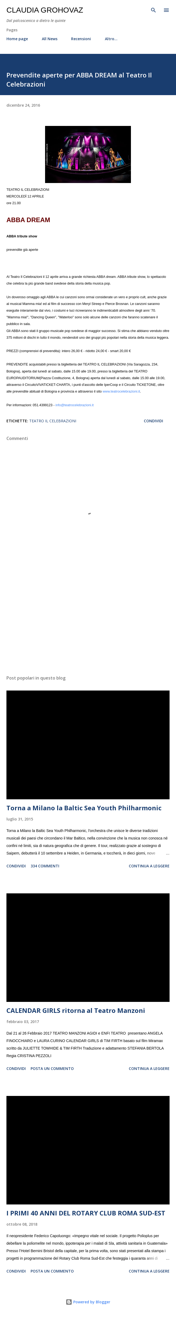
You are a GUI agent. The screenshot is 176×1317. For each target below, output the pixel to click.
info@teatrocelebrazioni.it (75, 405)
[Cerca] (153, 9)
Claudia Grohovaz (44, 10)
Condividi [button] (153, 420)
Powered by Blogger (88, 1301)
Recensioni (81, 38)
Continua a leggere (149, 865)
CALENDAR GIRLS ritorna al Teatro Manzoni (75, 1010)
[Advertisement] (88, 620)
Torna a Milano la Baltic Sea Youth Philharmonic (84, 807)
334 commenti (45, 865)
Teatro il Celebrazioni (52, 420)
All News (49, 38)
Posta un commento (52, 1068)
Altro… (111, 38)
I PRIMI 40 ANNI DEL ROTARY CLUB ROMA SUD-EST (85, 1212)
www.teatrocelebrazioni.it (121, 391)
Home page (17, 38)
